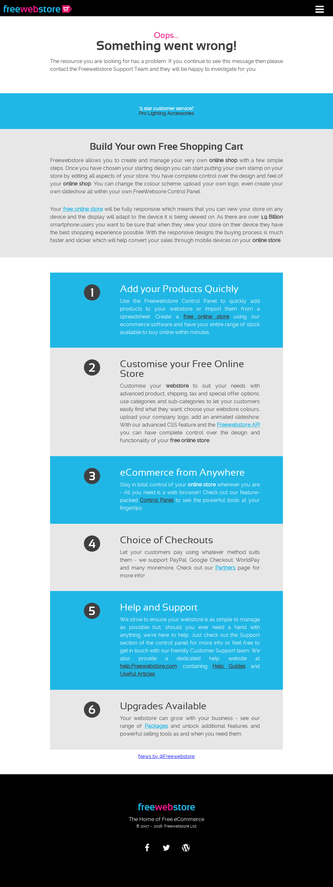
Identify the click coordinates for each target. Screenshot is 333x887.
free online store (83, 209)
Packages (156, 726)
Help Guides (229, 666)
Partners (225, 568)
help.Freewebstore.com (148, 666)
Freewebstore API (238, 425)
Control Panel (156, 500)
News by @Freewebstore (166, 756)
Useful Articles (137, 674)
